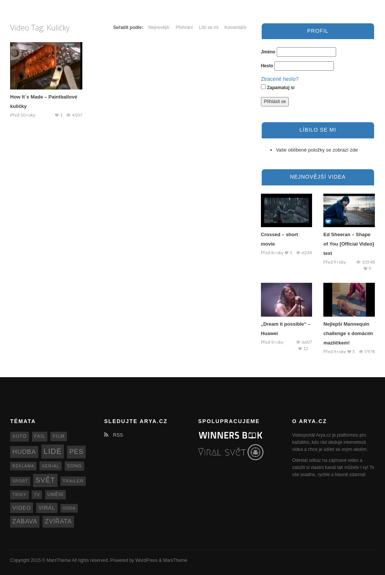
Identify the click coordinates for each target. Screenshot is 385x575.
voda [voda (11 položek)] (69, 508)
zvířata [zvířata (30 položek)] (58, 521)
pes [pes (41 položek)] (76, 451)
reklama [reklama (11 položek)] (23, 466)
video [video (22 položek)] (21, 508)
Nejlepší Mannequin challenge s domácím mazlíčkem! (348, 333)
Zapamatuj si (278, 87)
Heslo (267, 65)
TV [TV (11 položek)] (37, 494)
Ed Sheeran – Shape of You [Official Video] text (348, 244)
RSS (113, 435)
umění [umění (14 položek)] (55, 494)
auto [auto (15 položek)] (19, 436)
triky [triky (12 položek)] (19, 494)
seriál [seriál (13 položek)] (50, 466)
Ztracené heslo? (280, 79)
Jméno (268, 52)
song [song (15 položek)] (74, 466)
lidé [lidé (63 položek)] (53, 451)
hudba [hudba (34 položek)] (24, 451)
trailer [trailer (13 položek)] (73, 481)
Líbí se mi (208, 27)
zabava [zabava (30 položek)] (24, 521)
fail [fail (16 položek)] (39, 436)
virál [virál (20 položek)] (46, 508)
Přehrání (184, 27)
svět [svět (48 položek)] (45, 480)
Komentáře (235, 27)
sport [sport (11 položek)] (20, 481)
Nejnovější (159, 27)
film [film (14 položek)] (58, 436)
